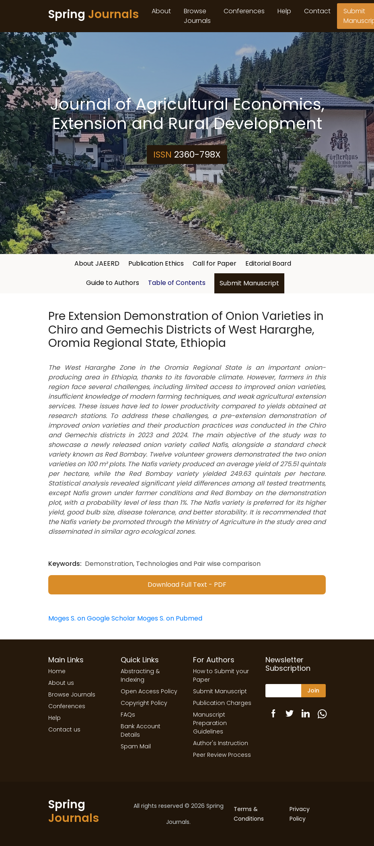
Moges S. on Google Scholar (92, 618)
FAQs (128, 715)
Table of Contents (176, 282)
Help (284, 11)
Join (313, 690)
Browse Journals (197, 15)
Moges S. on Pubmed (169, 618)
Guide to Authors (112, 282)
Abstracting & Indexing (140, 675)
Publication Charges (222, 703)
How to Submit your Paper (221, 675)
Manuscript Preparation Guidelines (210, 723)
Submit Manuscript (249, 283)
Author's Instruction (220, 743)
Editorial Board (268, 263)
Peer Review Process (222, 755)
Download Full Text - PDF (187, 584)
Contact (317, 11)
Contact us (64, 729)
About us (61, 683)
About (161, 11)
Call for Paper (214, 263)
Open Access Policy (149, 691)
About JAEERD (96, 263)
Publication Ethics (156, 263)
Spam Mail (136, 746)
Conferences (244, 11)
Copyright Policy (144, 703)
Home (57, 671)
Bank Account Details (140, 730)
